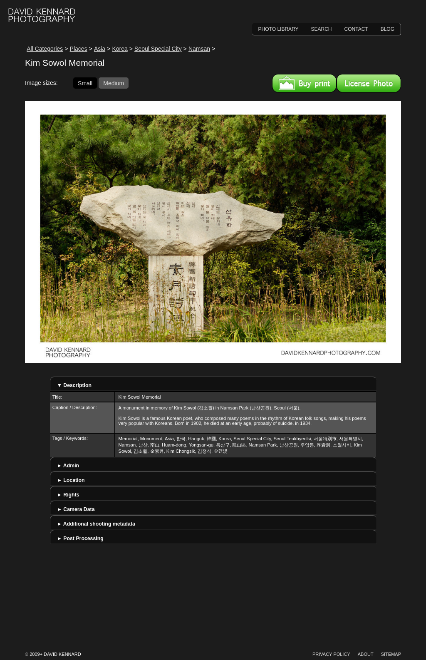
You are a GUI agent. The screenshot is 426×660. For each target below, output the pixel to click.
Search (321, 29)
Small (85, 82)
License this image (369, 83)
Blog (387, 29)
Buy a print (304, 83)
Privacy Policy (331, 654)
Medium (113, 82)
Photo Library (278, 29)
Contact (356, 29)
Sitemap (391, 654)
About (366, 654)
